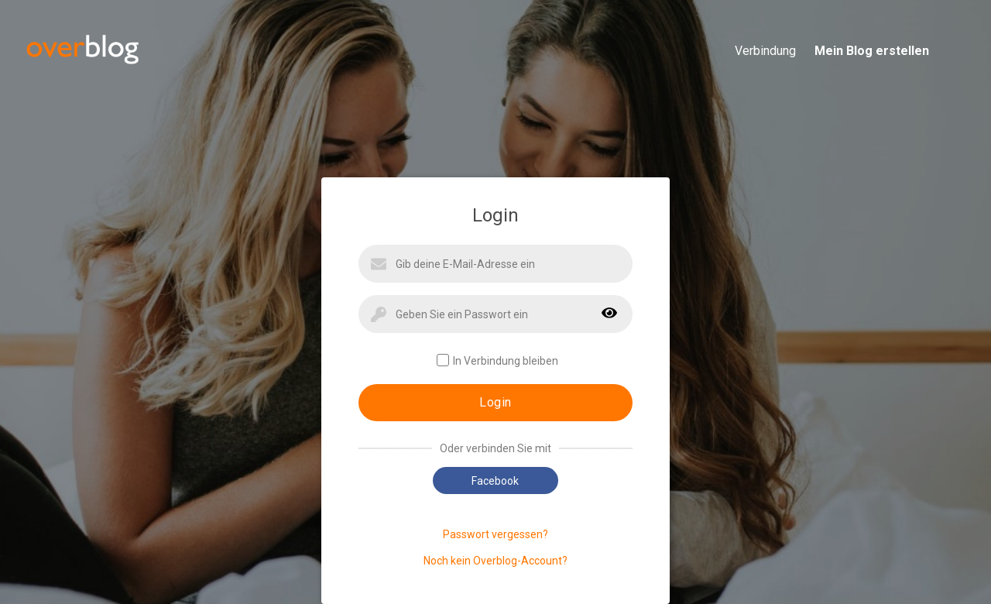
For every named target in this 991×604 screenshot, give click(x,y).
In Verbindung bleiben (497, 360)
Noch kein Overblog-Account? (495, 560)
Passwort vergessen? (495, 534)
